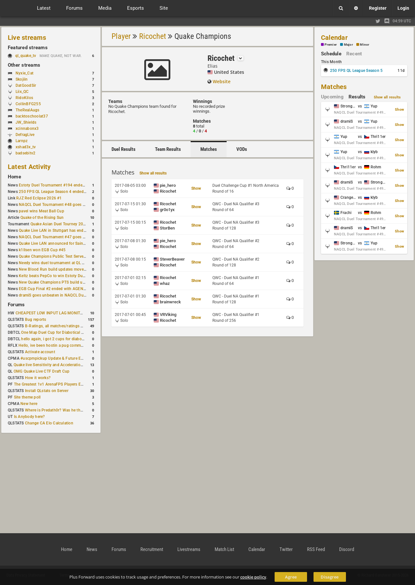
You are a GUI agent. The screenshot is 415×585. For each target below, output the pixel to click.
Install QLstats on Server (46, 390)
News (92, 549)
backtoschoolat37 (32, 116)
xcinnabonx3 (27, 128)
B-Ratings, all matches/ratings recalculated (63, 326)
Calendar (334, 37)
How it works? (38, 378)
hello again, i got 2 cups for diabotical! (55, 339)
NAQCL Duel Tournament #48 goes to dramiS (59, 204)
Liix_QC (22, 91)
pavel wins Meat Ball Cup (41, 211)
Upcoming (332, 97)
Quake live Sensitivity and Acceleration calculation (58, 365)
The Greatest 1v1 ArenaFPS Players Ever (50, 384)
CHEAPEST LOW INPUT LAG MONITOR (51, 313)
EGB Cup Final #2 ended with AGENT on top (59, 289)
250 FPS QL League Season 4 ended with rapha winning (69, 191)
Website (222, 81)
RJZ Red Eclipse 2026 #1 (39, 198)
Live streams (27, 37)
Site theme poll (27, 397)
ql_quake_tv (25, 55)
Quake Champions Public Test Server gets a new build (67, 256)
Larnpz (22, 141)
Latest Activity (29, 167)
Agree (291, 577)
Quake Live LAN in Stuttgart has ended (53, 230)
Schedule (331, 54)
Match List (224, 549)
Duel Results (124, 149)
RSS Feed (316, 549)
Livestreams (188, 549)
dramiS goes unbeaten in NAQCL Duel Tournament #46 (68, 295)
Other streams (24, 65)
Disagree (329, 577)
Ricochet (152, 36)
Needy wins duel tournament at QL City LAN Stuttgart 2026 (72, 263)
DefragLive (25, 134)
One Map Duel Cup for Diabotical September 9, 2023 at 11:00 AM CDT (84, 332)
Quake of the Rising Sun (42, 217)
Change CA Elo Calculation (49, 423)
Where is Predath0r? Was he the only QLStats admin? (72, 410)
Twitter (286, 549)
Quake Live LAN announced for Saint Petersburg (62, 243)
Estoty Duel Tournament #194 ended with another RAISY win (73, 185)
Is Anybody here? (29, 416)
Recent (354, 54)
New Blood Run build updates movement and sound (66, 269)
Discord (346, 549)
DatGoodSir (26, 85)
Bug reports (35, 319)
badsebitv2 (25, 153)
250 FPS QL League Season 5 (356, 70)
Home (14, 177)
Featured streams (28, 48)
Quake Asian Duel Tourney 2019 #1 (62, 224)
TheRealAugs (28, 110)
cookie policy (253, 577)
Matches (208, 149)
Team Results (168, 149)
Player (121, 36)
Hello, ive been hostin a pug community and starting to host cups (77, 345)
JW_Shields (26, 122)
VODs (241, 149)
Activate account (40, 352)
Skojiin (22, 79)
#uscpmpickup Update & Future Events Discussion (66, 358)
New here (28, 403)
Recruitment (151, 549)
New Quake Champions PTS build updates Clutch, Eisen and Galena (79, 282)
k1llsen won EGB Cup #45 (42, 250)
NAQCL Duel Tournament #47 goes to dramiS (59, 237)
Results (357, 97)
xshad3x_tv (26, 147)
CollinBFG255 (28, 104)
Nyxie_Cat (24, 73)
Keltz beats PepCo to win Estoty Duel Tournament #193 (69, 276)
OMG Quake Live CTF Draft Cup (42, 371)
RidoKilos (24, 98)
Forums (16, 305)
